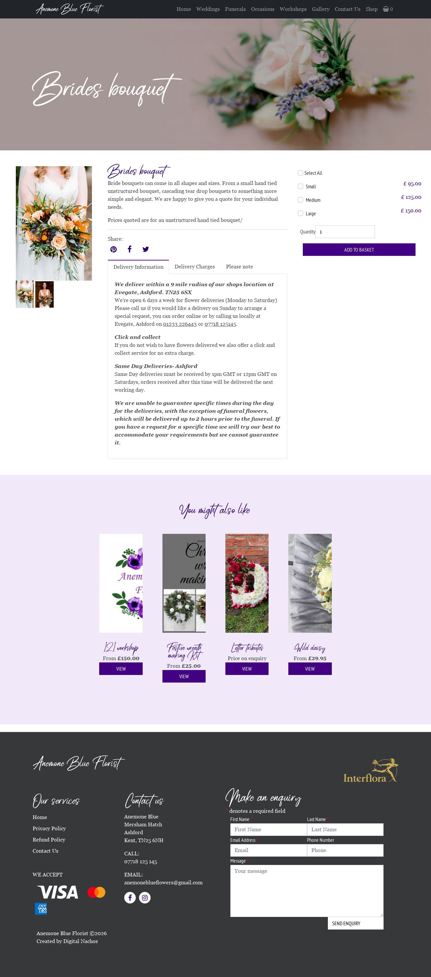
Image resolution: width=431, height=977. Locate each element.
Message (239, 860)
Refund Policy (49, 840)
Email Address (244, 840)
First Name (241, 819)
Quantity (307, 231)
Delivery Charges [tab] (195, 266)
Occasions (262, 9)
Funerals (235, 9)
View (121, 668)
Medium (313, 200)
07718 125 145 (140, 861)
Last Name (318, 819)
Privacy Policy (49, 828)
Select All (313, 172)
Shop (372, 9)
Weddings (208, 9)
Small (311, 186)
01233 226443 (180, 324)
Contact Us (347, 9)
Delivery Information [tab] (138, 267)
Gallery (321, 9)
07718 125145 (220, 324)
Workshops (293, 9)
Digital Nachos (80, 941)
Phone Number (320, 840)
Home (184, 9)
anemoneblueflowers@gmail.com (163, 882)
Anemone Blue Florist (68, 9)
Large (311, 213)
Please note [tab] (239, 266)
